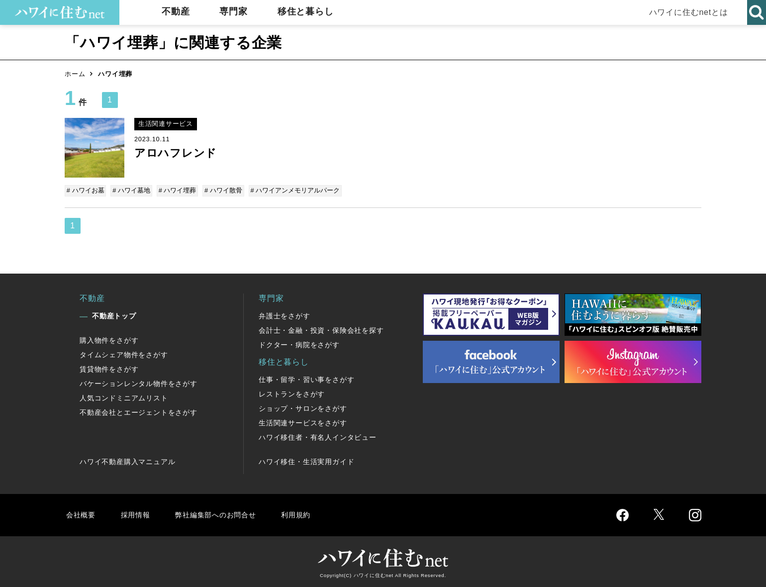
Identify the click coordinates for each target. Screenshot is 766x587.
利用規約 (307, 513)
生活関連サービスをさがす (303, 422)
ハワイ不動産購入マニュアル (127, 461)
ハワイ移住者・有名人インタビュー (318, 436)
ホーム (75, 74)
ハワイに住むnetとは (686, 12)
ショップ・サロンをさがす (303, 407)
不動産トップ (114, 315)
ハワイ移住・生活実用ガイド (306, 461)
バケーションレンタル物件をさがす (138, 383)
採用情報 (137, 513)
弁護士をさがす (284, 315)
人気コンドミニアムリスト (124, 397)
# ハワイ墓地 (131, 190)
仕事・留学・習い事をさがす (306, 379)
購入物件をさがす (109, 339)
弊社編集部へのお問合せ (222, 513)
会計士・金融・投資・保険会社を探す (321, 329)
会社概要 (81, 513)
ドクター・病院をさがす (299, 344)
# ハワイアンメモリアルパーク (292, 190)
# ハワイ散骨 (221, 190)
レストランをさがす (292, 393)
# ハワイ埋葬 (176, 190)
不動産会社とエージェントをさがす (138, 411)
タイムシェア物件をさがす (124, 354)
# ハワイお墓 (86, 190)
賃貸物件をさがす (109, 368)
